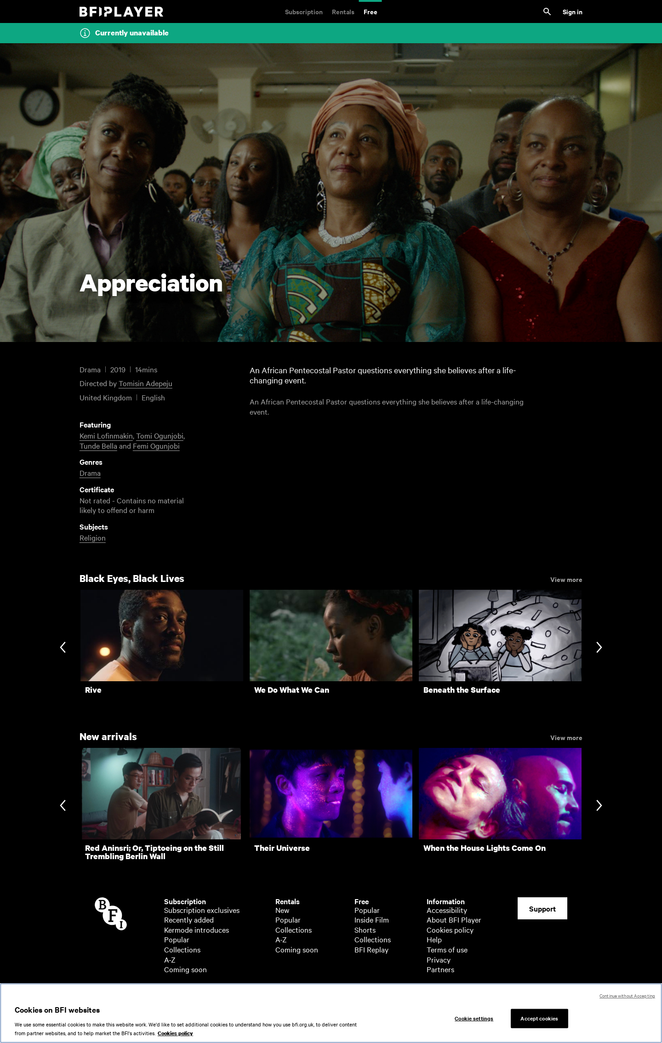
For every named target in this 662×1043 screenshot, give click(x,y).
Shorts (365, 929)
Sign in (572, 11)
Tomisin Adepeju (145, 383)
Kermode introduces (196, 929)
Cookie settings (474, 1022)
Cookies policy (450, 929)
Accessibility (447, 910)
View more (566, 578)
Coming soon (185, 969)
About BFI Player (454, 919)
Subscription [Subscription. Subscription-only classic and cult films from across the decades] (304, 11)
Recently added (189, 919)
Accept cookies (539, 1022)
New (282, 910)
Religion (93, 537)
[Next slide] (599, 648)
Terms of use (447, 949)
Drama (90, 472)
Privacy (439, 959)
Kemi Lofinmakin (106, 435)
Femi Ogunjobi (156, 445)
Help (434, 939)
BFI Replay (371, 949)
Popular (176, 939)
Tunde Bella (98, 445)
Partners (440, 969)
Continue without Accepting (627, 999)
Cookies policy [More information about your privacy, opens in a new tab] (175, 1038)
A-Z (170, 959)
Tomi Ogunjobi (159, 435)
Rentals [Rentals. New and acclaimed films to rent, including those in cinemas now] (343, 11)
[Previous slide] (62, 648)
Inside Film (371, 919)
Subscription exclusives (202, 910)
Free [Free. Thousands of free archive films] (370, 11)
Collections (182, 949)
